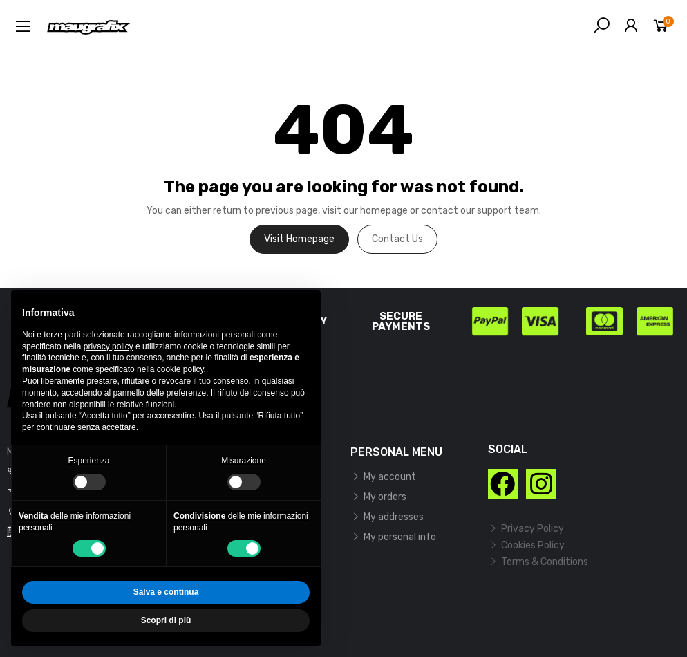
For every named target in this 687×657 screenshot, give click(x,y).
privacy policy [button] (108, 346)
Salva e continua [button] (166, 592)
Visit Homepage (299, 239)
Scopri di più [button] (166, 620)
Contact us (397, 239)
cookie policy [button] (180, 369)
